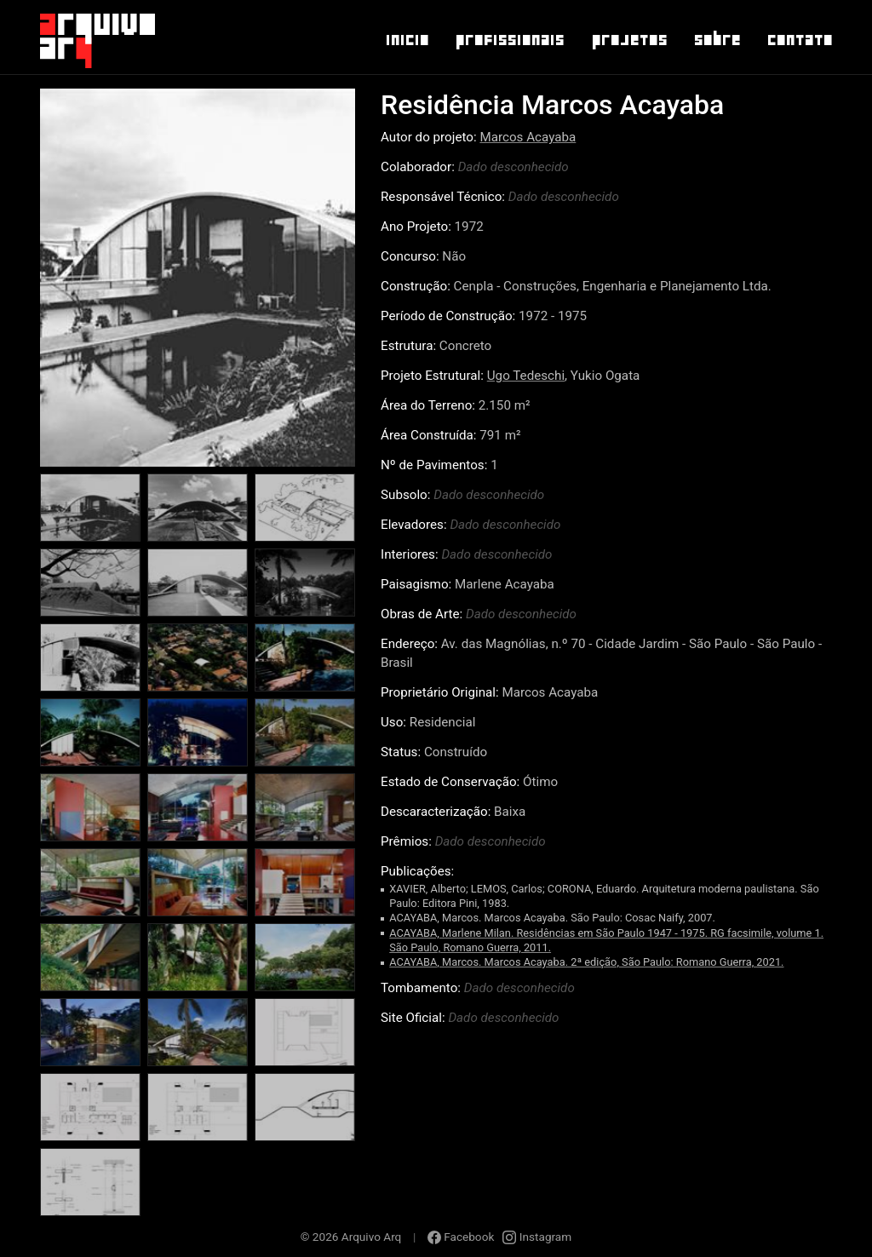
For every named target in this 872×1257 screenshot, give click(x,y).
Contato (799, 40)
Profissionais (509, 40)
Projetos (629, 40)
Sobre (716, 40)
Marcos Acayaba (527, 137)
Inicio (406, 40)
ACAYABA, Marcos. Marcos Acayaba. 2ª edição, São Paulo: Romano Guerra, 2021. (586, 962)
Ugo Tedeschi (526, 375)
